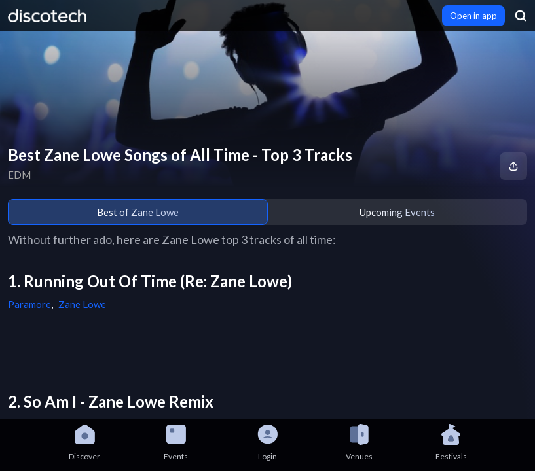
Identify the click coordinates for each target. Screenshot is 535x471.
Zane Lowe (82, 304)
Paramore (29, 304)
